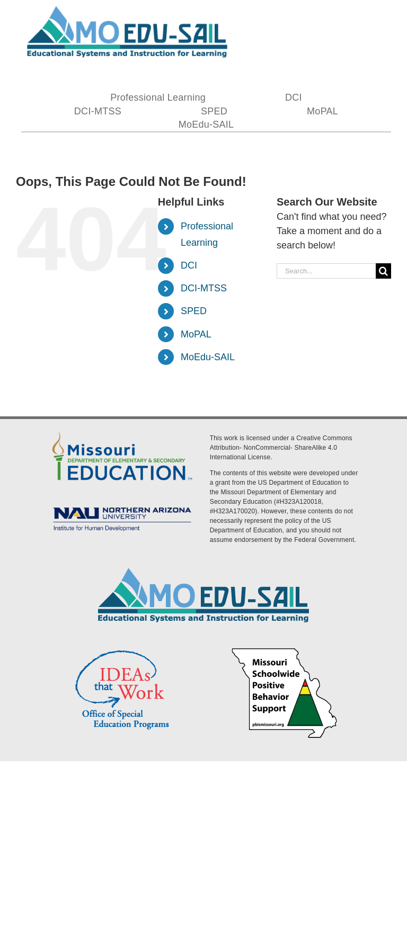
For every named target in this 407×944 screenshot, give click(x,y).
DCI (189, 265)
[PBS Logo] (284, 649)
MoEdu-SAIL (208, 357)
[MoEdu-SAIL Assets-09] (122, 506)
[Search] (383, 271)
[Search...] (326, 271)
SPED (194, 311)
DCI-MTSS (204, 288)
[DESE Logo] (122, 431)
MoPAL (196, 334)
